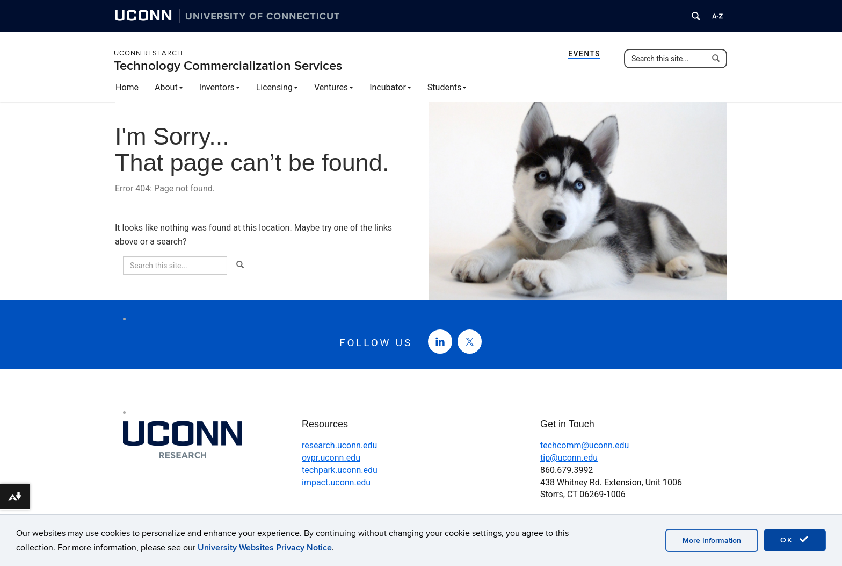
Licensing (277, 87)
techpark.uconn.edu (340, 470)
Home (127, 87)
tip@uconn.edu (569, 458)
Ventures (333, 87)
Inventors (219, 87)
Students (447, 87)
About (169, 87)
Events (584, 53)
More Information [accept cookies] (712, 540)
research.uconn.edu (339, 445)
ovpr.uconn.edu (331, 458)
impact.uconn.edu (336, 482)
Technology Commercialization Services (228, 66)
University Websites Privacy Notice (265, 547)
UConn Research (148, 53)
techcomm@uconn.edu (584, 445)
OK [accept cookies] (794, 539)
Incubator (390, 87)
